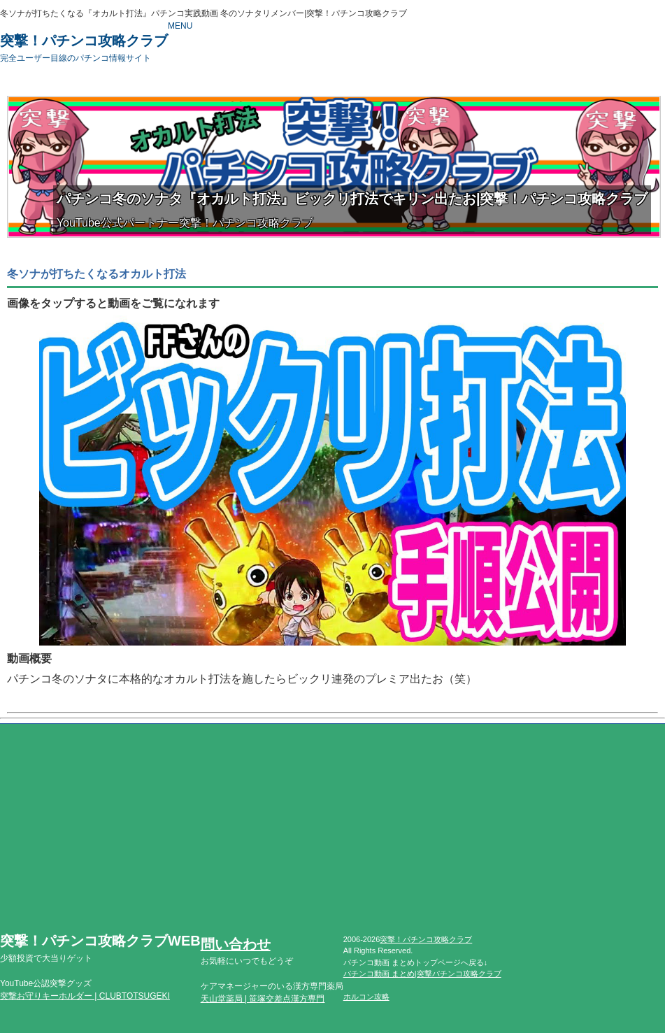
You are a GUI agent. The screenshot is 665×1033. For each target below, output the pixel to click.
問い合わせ (236, 944)
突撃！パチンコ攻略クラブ (84, 48)
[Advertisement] (332, 836)
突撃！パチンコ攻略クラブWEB (100, 948)
